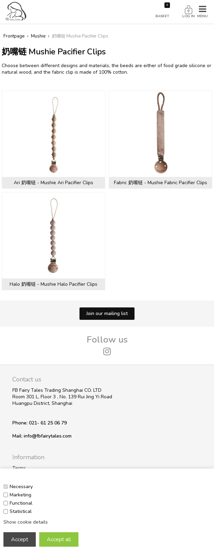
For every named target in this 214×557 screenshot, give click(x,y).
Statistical (21, 511)
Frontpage (13, 36)
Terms (19, 468)
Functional (21, 503)
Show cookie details (25, 522)
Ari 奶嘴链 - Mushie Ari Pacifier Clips (53, 182)
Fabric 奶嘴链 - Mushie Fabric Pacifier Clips (160, 182)
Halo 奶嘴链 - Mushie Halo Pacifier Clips (53, 284)
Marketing (20, 495)
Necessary (21, 486)
